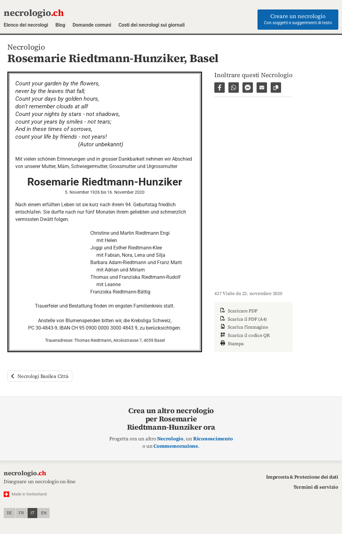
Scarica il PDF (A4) (243, 319)
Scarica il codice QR (244, 335)
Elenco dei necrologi (26, 25)
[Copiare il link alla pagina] (276, 87)
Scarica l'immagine (243, 327)
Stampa (231, 343)
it (32, 513)
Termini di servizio (315, 487)
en (44, 513)
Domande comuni (92, 25)
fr (21, 513)
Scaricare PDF (238, 311)
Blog (60, 25)
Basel (204, 58)
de (9, 513)
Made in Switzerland (29, 494)
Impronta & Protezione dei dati (302, 476)
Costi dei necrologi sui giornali (151, 25)
